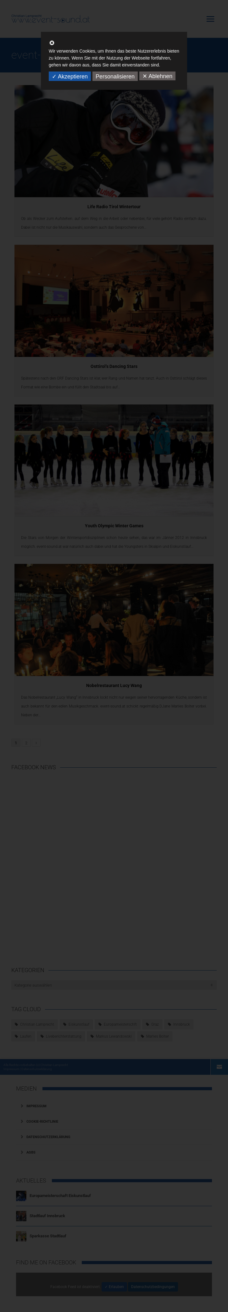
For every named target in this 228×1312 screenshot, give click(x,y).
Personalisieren (115, 76)
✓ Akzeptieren (70, 76)
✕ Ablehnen (157, 76)
